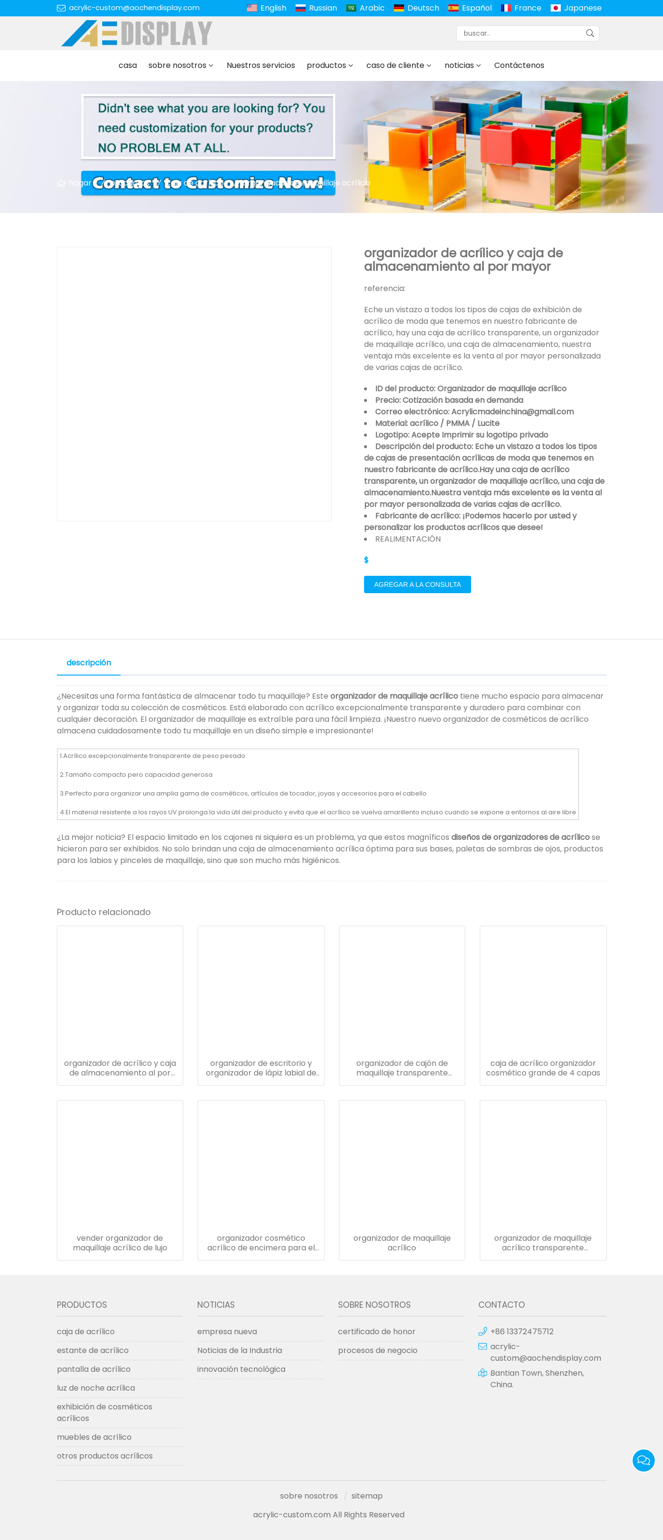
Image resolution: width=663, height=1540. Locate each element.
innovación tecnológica (241, 1369)
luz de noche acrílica (96, 1388)
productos (326, 65)
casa (128, 65)
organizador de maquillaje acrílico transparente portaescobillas (543, 1243)
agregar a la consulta (417, 584)
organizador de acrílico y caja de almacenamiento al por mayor (120, 1068)
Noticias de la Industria (239, 1350)
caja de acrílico (195, 182)
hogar (80, 182)
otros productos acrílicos (105, 1455)
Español (477, 7)
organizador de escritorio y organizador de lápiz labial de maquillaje (261, 1068)
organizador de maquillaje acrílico (306, 182)
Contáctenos (519, 65)
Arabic (372, 7)
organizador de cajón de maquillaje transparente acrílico (402, 1068)
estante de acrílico (93, 1350)
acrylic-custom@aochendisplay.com (134, 8)
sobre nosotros (177, 65)
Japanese (583, 7)
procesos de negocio (378, 1350)
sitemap (367, 1495)
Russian (323, 7)
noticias (459, 65)
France (527, 7)
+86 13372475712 (522, 1331)
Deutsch (423, 7)
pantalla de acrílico (94, 1369)
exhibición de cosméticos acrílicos (104, 1412)
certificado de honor (377, 1331)
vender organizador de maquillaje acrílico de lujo (120, 1243)
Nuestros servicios (261, 65)
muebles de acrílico (94, 1437)
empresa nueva (227, 1331)
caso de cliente (395, 65)
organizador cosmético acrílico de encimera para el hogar (261, 1243)
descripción (89, 662)
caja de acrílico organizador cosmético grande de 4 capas (543, 1068)
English (273, 7)
